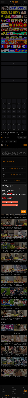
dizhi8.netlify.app (14, 205)
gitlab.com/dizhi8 (14, 202)
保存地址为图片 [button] (23, 189)
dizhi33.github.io (6, 205)
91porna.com (9, 191)
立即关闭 (23, 211)
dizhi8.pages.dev (6, 202)
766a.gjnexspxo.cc (10, 190)
